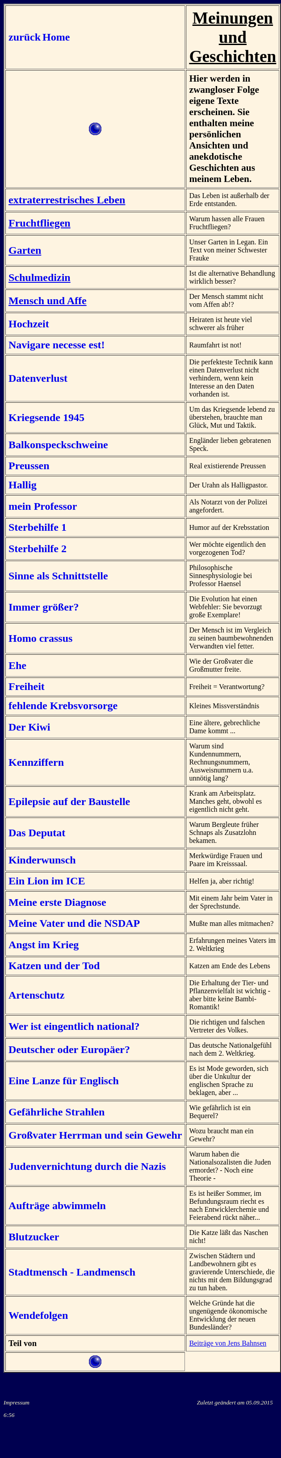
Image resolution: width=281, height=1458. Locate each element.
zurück (24, 37)
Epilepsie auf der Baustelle (69, 801)
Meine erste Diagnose (57, 902)
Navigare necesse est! (56, 345)
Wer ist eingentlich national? (74, 1026)
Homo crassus (40, 638)
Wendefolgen (38, 1315)
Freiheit (26, 686)
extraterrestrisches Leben (66, 200)
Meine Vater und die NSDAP (74, 923)
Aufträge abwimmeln (57, 1205)
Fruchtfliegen (39, 223)
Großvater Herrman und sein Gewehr (95, 1135)
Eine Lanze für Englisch (63, 1080)
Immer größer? (43, 607)
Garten (24, 250)
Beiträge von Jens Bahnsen (227, 1343)
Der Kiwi (29, 727)
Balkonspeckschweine (58, 444)
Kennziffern (36, 762)
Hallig (22, 485)
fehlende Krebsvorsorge (62, 705)
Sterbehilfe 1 (37, 527)
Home (56, 37)
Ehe (17, 665)
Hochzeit (28, 324)
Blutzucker (33, 1237)
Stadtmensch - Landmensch (71, 1272)
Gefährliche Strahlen (56, 1112)
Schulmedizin (39, 277)
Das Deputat (36, 832)
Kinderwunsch (42, 860)
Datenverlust (37, 378)
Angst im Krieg (43, 944)
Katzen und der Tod (54, 965)
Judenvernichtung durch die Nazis (87, 1166)
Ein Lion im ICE (46, 881)
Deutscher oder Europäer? (69, 1049)
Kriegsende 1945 (46, 417)
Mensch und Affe (47, 300)
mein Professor (42, 506)
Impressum (16, 1402)
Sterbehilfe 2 (37, 548)
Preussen (29, 465)
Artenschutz (36, 995)
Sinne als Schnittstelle (58, 576)
